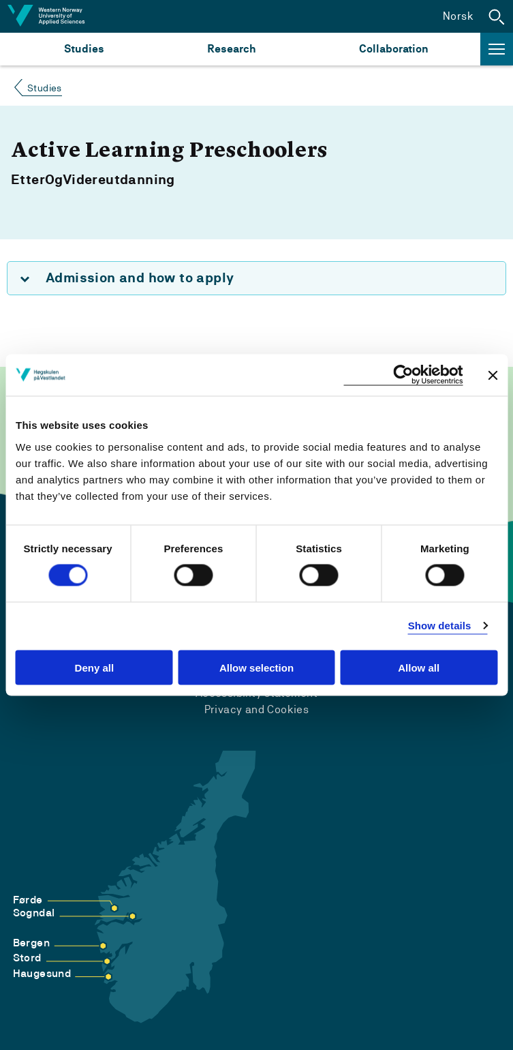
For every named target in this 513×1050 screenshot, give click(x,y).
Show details (439, 625)
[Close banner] (492, 375)
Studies (84, 48)
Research (231, 48)
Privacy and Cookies (256, 709)
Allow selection (256, 667)
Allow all (418, 667)
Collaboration (394, 48)
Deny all (94, 667)
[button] (496, 16)
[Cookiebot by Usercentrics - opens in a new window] (403, 375)
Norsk (458, 16)
